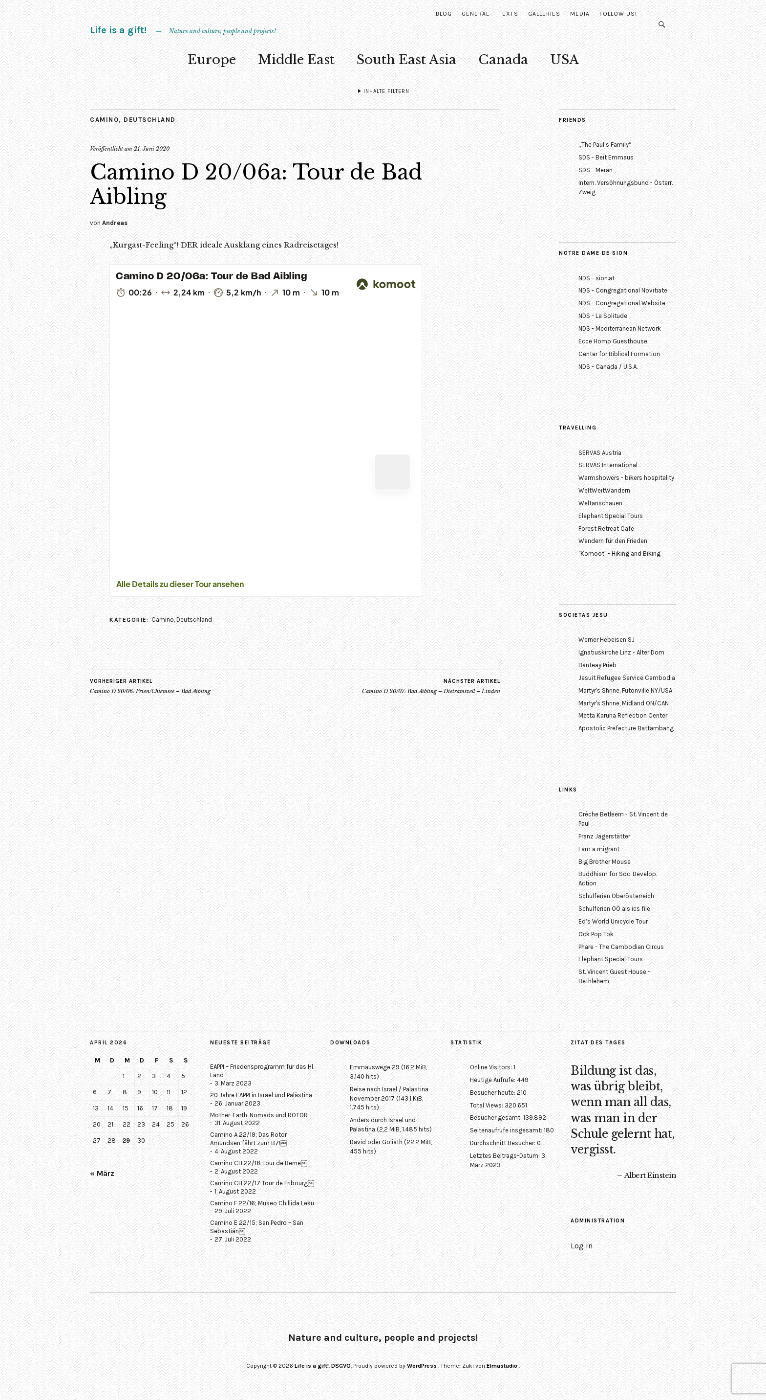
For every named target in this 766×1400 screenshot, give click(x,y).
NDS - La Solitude (602, 315)
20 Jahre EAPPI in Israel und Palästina (261, 1095)
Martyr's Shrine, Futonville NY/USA (625, 690)
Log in (582, 1245)
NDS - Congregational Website (621, 303)
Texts (508, 13)
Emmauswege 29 (375, 1067)
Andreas (115, 222)
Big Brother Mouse (604, 861)
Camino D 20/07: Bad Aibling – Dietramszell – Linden (431, 686)
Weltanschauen (600, 503)
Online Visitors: (491, 1067)
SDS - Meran (595, 170)
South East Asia (406, 60)
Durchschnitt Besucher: (503, 1143)
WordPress (422, 1365)
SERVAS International (608, 465)
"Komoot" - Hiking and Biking (619, 553)
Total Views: (487, 1105)
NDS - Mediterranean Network (619, 328)
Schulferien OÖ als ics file (614, 908)
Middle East (296, 60)
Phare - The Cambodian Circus (621, 946)
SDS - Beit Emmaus (606, 157)
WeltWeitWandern (604, 490)
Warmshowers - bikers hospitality (626, 477)
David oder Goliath (376, 1142)
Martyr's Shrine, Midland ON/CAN (623, 703)
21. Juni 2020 (152, 148)
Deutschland (150, 119)
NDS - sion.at (596, 278)
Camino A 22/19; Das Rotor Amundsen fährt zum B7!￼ (248, 1139)
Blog (444, 13)
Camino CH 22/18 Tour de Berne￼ (258, 1163)
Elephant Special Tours (610, 515)
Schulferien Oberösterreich (616, 896)
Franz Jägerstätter (604, 836)
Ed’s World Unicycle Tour (613, 921)
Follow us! (618, 13)
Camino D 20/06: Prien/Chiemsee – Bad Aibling (150, 686)
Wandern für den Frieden (612, 540)
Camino (104, 119)
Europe (212, 60)
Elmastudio (502, 1365)
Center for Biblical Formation (619, 354)
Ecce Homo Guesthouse (612, 341)
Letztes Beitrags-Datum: (505, 1155)
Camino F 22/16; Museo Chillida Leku (262, 1203)
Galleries (544, 13)
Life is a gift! (118, 30)
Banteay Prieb (597, 665)
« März (102, 1173)
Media (580, 13)
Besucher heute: (493, 1092)
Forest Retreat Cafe (606, 528)
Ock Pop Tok (596, 934)
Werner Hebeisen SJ (606, 639)
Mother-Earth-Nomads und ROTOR (259, 1115)
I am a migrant (598, 849)
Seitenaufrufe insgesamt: (507, 1130)
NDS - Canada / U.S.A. (608, 366)
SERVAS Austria (599, 452)
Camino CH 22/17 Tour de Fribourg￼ (262, 1183)
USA (564, 60)
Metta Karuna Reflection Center (622, 715)
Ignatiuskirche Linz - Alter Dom (621, 652)
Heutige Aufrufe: (493, 1080)
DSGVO (341, 1365)
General (475, 13)
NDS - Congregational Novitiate (622, 290)
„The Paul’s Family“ (604, 144)
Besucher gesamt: (496, 1117)
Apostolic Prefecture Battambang (626, 728)
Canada (503, 60)
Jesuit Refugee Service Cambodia (626, 677)
